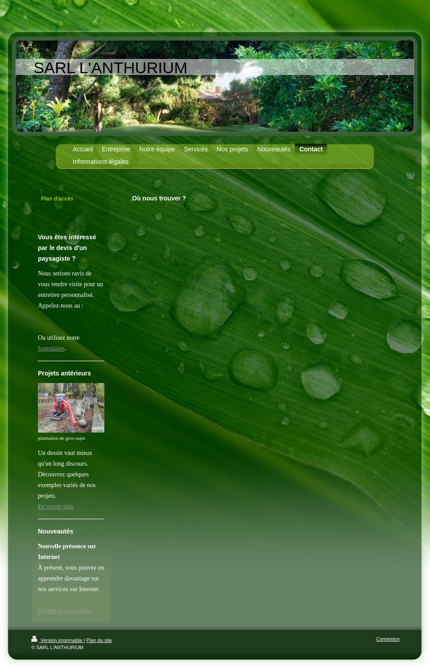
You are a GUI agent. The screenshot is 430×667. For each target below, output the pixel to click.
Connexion (388, 639)
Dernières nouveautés (65, 610)
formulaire (51, 348)
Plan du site (99, 640)
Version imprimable (57, 640)
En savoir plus (56, 506)
